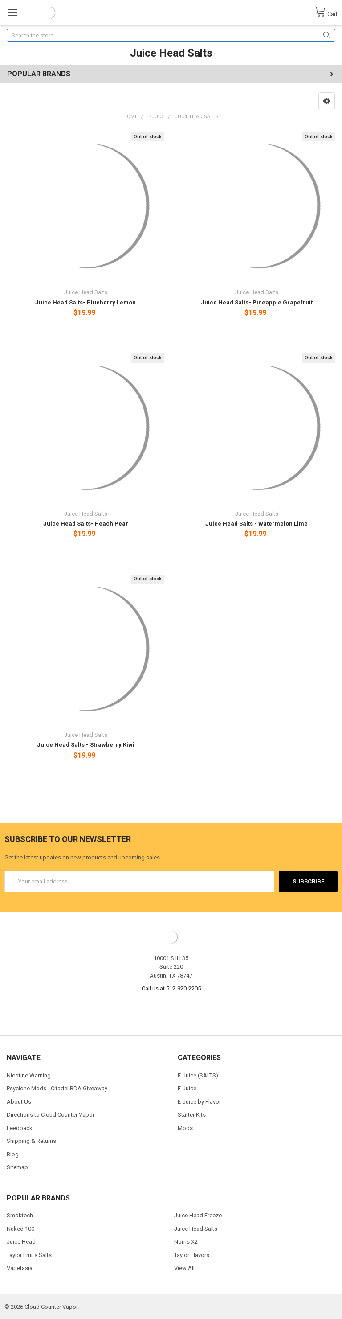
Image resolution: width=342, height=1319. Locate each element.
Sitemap (17, 1167)
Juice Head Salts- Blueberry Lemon (85, 302)
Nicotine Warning (29, 1075)
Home (130, 116)
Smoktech (20, 1215)
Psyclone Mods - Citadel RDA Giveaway (57, 1088)
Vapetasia (20, 1268)
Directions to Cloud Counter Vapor (50, 1114)
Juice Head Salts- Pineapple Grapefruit (257, 302)
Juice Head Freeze (198, 1215)
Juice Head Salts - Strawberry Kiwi (85, 744)
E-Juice (156, 116)
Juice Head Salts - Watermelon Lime (256, 523)
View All (184, 1268)
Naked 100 (20, 1228)
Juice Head (21, 1241)
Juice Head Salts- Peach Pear (85, 523)
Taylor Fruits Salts (29, 1255)
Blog (13, 1154)
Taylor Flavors (191, 1255)
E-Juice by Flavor (199, 1101)
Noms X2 (186, 1241)
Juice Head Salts (197, 116)
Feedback (20, 1128)
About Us (19, 1101)
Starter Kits (192, 1114)
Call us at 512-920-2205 (171, 988)
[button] (326, 101)
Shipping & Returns (31, 1141)
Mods (185, 1128)
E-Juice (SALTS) (198, 1075)
